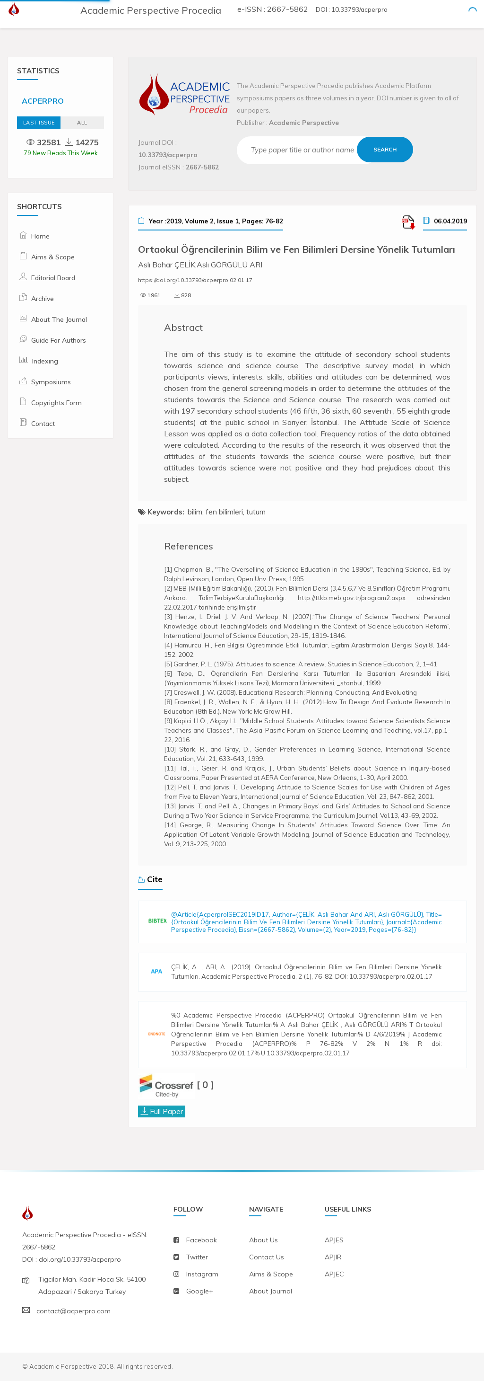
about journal (270, 1291)
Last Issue (39, 122)
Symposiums (51, 382)
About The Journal (59, 319)
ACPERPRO (43, 101)
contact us (266, 1257)
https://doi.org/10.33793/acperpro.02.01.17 (195, 279)
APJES (334, 1240)
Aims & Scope (53, 257)
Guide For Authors (58, 340)
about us (263, 1240)
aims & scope (271, 1274)
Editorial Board (53, 278)
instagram (202, 1274)
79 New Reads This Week (61, 153)
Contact (43, 423)
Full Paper (166, 1111)
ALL (82, 122)
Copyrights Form (56, 402)
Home (40, 236)
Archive (42, 298)
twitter (197, 1257)
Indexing (45, 361)
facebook (201, 1240)
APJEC (334, 1274)
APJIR (333, 1257)
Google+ (199, 1291)
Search (385, 149)
